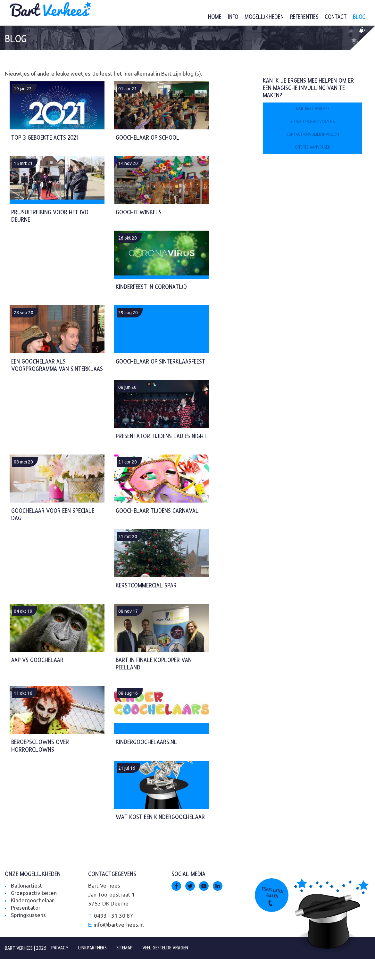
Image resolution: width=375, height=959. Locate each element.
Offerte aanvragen (312, 147)
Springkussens (28, 915)
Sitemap (124, 948)
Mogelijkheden (264, 17)
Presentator (25, 908)
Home (214, 17)
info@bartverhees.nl (119, 925)
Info (233, 17)
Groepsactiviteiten (34, 893)
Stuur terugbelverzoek (312, 121)
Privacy (60, 948)
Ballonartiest (26, 885)
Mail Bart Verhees (312, 108)
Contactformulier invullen (312, 134)
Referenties (304, 17)
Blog (359, 17)
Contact (335, 17)
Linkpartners (92, 948)
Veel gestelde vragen (165, 948)
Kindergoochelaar (32, 900)
